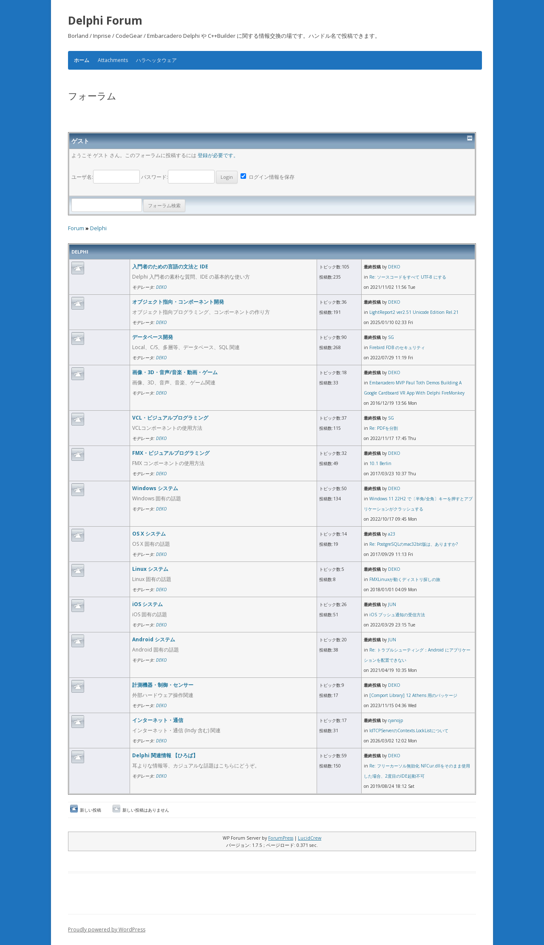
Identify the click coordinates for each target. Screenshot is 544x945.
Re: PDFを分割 (383, 428)
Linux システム (150, 569)
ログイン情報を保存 (268, 177)
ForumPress (280, 838)
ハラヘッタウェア (156, 60)
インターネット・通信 (157, 720)
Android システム (153, 639)
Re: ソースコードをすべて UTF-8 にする (407, 277)
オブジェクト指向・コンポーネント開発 (178, 301)
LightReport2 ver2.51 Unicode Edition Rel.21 (414, 312)
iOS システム (147, 604)
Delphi (98, 228)
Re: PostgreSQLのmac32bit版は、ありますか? (413, 544)
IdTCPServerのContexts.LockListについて (408, 730)
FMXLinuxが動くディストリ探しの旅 (404, 579)
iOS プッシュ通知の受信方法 (397, 615)
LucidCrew (309, 838)
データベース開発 (152, 337)
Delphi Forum (105, 20)
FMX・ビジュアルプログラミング (171, 453)
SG (391, 337)
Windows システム (155, 488)
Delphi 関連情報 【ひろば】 (165, 755)
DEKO (161, 287)
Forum (76, 228)
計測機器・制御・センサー (162, 684)
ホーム (81, 60)
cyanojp (395, 720)
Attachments (113, 60)
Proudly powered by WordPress (106, 929)
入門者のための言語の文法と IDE (170, 266)
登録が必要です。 (218, 155)
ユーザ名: (106, 177)
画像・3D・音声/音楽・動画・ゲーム (175, 372)
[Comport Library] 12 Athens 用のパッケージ (413, 695)
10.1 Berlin (380, 463)
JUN (392, 604)
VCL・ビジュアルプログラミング (170, 417)
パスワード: (189, 177)
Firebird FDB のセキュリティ (397, 347)
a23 (391, 534)
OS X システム (149, 533)
